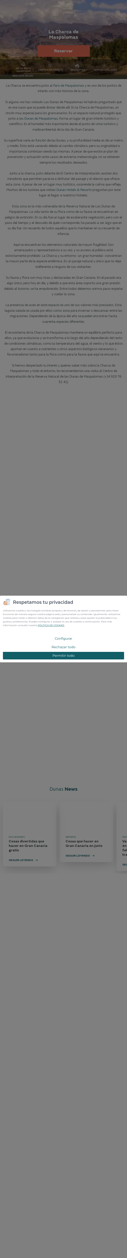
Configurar (63, 638)
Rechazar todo (63, 647)
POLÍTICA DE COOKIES (51, 625)
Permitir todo (64, 655)
